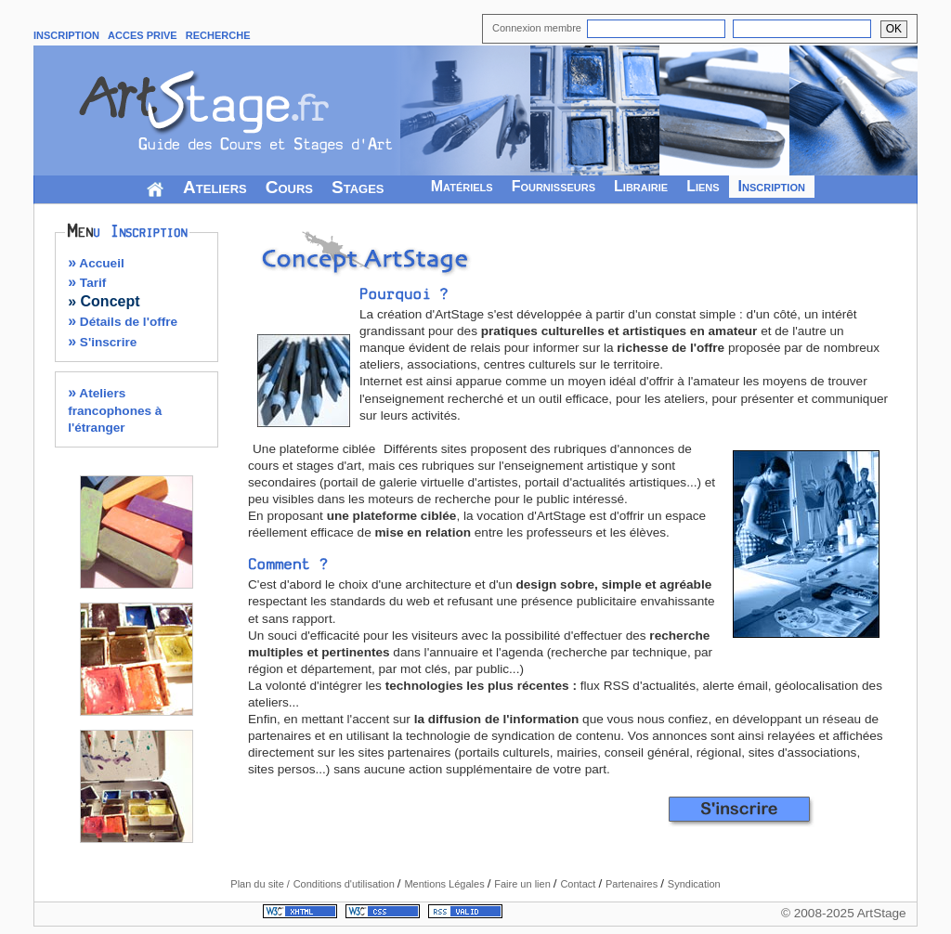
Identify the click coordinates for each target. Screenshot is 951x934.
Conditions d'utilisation (345, 883)
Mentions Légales (445, 883)
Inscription (771, 186)
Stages (358, 187)
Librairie (641, 186)
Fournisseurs (553, 186)
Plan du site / (260, 883)
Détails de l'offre (122, 322)
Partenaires (633, 883)
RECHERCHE (218, 35)
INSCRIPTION (66, 35)
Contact (579, 883)
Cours (289, 187)
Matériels (462, 186)
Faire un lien (524, 883)
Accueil (96, 263)
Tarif (87, 283)
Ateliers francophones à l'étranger (115, 410)
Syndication (694, 883)
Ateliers (215, 187)
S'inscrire (102, 342)
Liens (702, 186)
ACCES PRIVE (142, 35)
